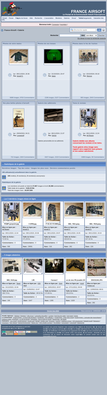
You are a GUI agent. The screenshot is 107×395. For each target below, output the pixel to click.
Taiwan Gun (34, 322)
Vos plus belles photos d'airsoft (16, 103)
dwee (54, 76)
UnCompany (65, 322)
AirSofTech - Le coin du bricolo (21, 319)
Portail (4, 18)
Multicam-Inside (6, 319)
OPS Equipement (77, 321)
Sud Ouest (70, 316)
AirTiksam (90, 135)
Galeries (67, 18)
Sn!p (60, 283)
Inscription (63, 24)
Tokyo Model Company (45, 322)
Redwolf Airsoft (88, 321)
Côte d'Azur (30, 316)
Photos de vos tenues (47, 43)
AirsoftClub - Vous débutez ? (45, 317)
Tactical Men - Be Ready (59, 319)
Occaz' (74, 18)
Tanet (18, 283)
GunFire (58, 321)
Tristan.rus (91, 285)
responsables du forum (49, 336)
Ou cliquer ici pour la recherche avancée (92, 38)
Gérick (54, 135)
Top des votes (24, 168)
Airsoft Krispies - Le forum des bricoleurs (24, 317)
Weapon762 (80, 322)
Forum (11, 18)
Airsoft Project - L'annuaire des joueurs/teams (88, 317)
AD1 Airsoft (13, 321)
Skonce (89, 76)
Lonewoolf (20, 135)
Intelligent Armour (66, 321)
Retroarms (96, 321)
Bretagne (23, 316)
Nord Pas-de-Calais (60, 316)
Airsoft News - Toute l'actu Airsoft (64, 317)
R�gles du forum (21, 18)
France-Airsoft (10, 30)
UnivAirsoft (73, 322)
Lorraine (51, 316)
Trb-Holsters (57, 322)
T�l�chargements (85, 18)
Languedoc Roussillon (41, 316)
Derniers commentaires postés (62, 168)
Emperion (52, 321)
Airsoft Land (31, 321)
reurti (82, 283)
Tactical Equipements (24, 322)
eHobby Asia (44, 321)
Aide (31, 18)
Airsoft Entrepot (22, 321)
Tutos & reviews (79, 103)
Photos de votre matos (12, 43)
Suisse (76, 316)
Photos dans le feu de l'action (85, 43)
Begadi (38, 321)
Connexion (55, 24)
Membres (58, 18)
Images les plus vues (40, 168)
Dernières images (9, 168)
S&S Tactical (13, 322)
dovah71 (20, 76)
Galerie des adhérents (47, 103)
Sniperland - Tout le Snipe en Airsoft (41, 319)
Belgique (16, 316)
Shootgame (5, 322)
